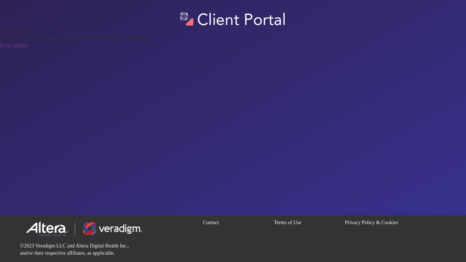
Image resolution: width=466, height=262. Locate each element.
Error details (13, 45)
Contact (211, 222)
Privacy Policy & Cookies (371, 222)
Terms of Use (287, 222)
